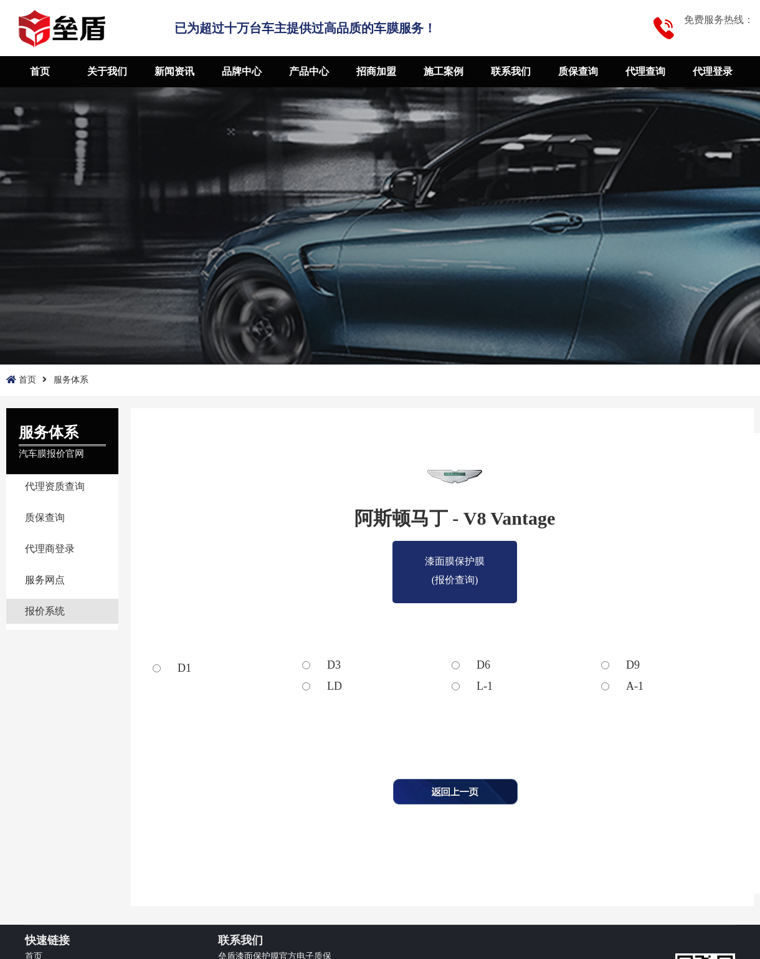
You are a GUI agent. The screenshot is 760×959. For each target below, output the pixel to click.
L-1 (485, 686)
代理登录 (713, 71)
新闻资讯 (174, 71)
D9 (633, 665)
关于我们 (107, 71)
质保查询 (578, 71)
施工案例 (443, 71)
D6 (483, 665)
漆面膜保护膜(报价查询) (455, 563)
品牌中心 (242, 71)
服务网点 (45, 580)
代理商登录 (50, 548)
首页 (40, 71)
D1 (184, 668)
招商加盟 (376, 71)
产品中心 (309, 71)
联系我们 (511, 71)
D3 (334, 665)
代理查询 (645, 71)
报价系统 (45, 611)
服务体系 (71, 379)
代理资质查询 (55, 486)
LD (334, 686)
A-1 (635, 686)
